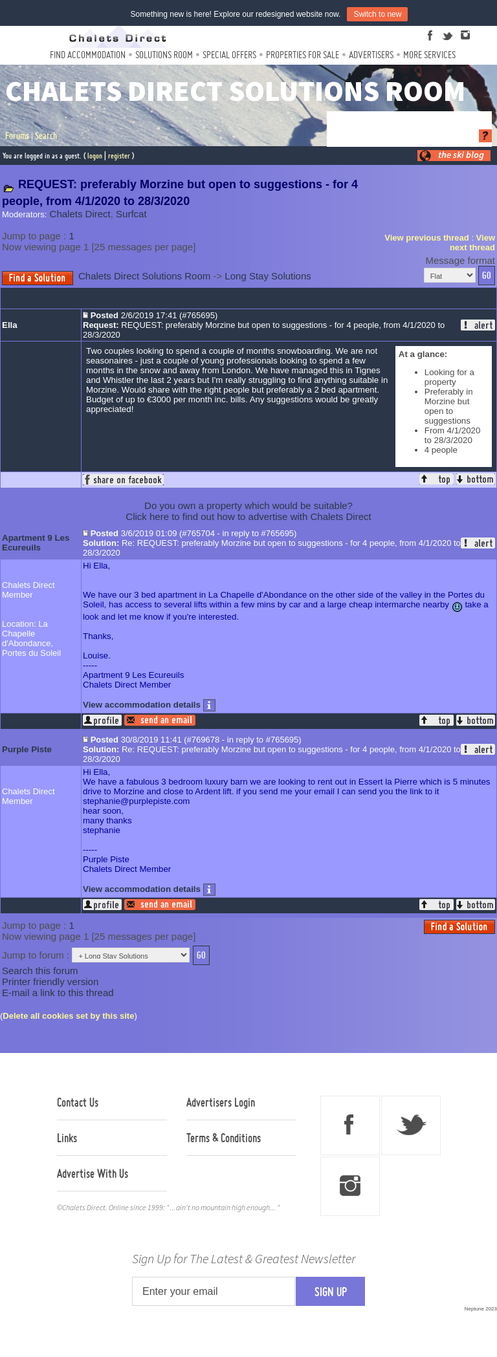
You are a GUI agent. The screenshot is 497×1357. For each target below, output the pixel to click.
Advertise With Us (92, 1173)
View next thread (472, 242)
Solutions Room (164, 55)
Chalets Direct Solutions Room (144, 275)
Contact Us (77, 1102)
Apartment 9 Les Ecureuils (35, 542)
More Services (429, 55)
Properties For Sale (302, 55)
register (119, 155)
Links (67, 1138)
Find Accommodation (88, 55)
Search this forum (40, 970)
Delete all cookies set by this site (68, 1016)
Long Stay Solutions (268, 275)
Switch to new (377, 14)
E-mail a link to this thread (58, 992)
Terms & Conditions (223, 1138)
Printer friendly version (50, 981)
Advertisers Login (220, 1102)
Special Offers (229, 55)
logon (94, 155)
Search (46, 136)
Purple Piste (27, 749)
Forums (17, 136)
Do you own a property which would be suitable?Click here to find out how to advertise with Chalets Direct (248, 511)
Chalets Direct (80, 213)
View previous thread (426, 238)
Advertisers (371, 55)
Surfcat (131, 213)
